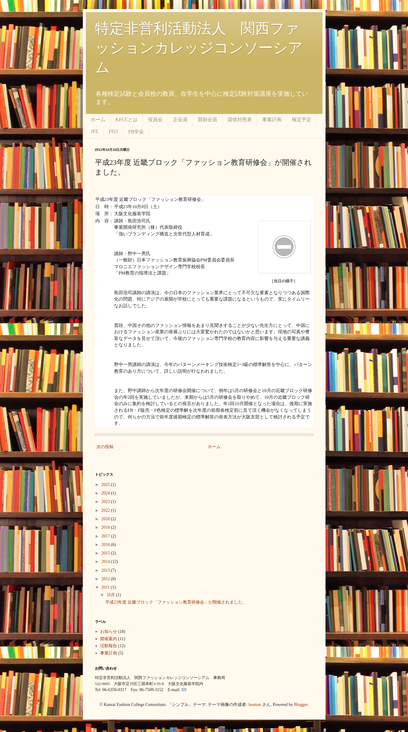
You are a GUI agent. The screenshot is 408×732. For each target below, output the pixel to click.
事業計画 (272, 119)
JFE (95, 131)
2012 (106, 579)
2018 (106, 527)
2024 (106, 493)
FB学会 (136, 131)
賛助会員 (207, 119)
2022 (106, 510)
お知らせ (108, 631)
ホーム (98, 119)
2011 (106, 587)
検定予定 (301, 119)
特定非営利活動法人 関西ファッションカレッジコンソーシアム (199, 47)
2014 (106, 561)
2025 (106, 484)
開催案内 (108, 639)
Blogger (300, 704)
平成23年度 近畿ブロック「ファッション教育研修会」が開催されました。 (176, 602)
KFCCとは (127, 119)
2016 (106, 544)
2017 (106, 536)
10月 (111, 595)
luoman (254, 704)
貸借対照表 (240, 119)
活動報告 (108, 646)
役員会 (155, 119)
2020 (106, 519)
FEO (113, 131)
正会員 (180, 119)
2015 (106, 553)
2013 (106, 570)
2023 (106, 501)
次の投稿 (104, 446)
